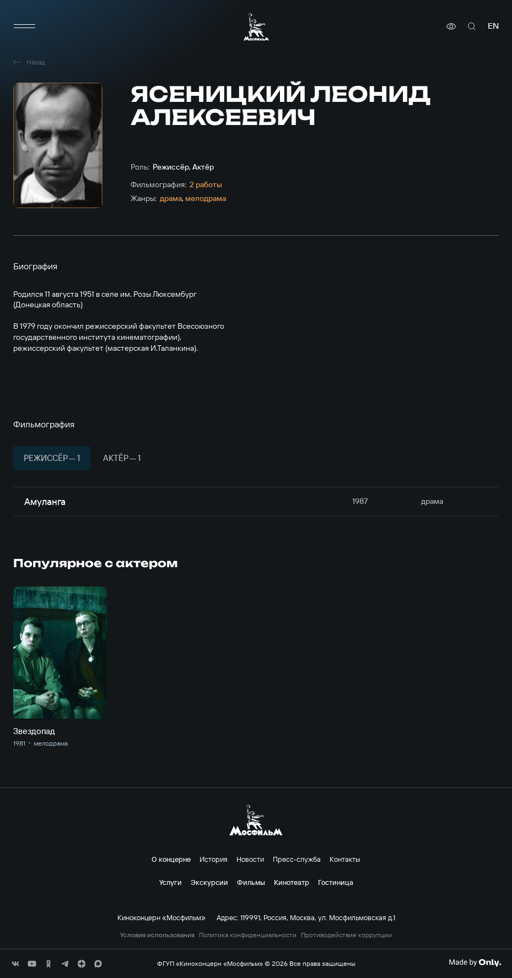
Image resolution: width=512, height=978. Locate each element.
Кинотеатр (291, 882)
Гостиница (335, 882)
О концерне (171, 859)
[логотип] (256, 27)
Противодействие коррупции (346, 935)
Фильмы (251, 882)
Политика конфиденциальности (248, 935)
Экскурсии (209, 882)
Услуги (170, 882)
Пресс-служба (297, 859)
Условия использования (157, 935)
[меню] (24, 26)
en (493, 26)
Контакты (345, 859)
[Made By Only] (475, 962)
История (214, 859)
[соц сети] (15, 963)
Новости (250, 859)
